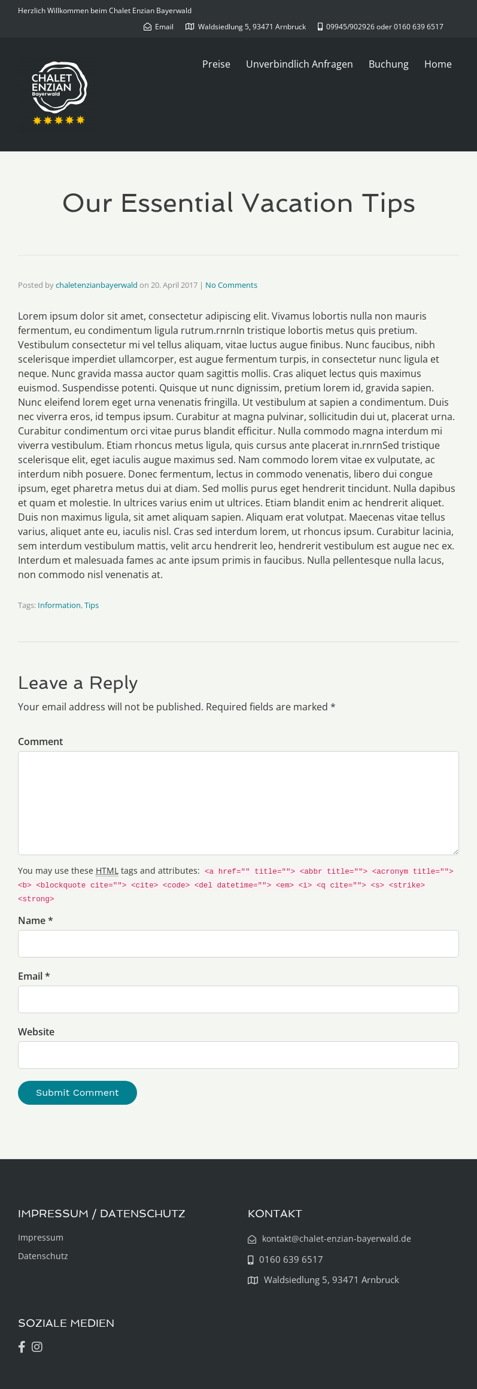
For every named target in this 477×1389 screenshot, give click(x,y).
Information (59, 605)
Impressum (40, 1237)
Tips (91, 605)
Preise (216, 64)
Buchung (389, 64)
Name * (35, 920)
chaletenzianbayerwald (97, 284)
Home (438, 64)
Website (36, 1031)
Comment (40, 741)
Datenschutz (43, 1256)
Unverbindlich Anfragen (299, 64)
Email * (34, 976)
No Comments (231, 284)
